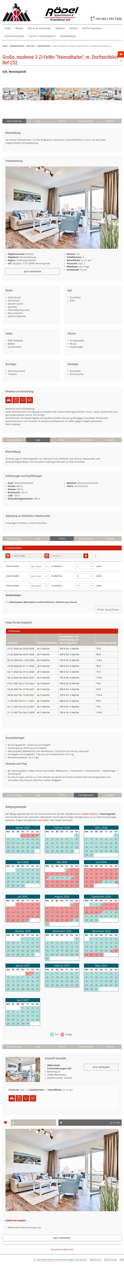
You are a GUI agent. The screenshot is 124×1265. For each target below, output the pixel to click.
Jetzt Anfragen (101, 1067)
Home (8, 28)
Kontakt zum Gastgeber (15, 1220)
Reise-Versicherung (14, 36)
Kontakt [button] (110, 121)
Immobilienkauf (68, 36)
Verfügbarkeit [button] (86, 121)
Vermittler (44, 820)
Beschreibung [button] (14, 121)
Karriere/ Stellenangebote (42, 36)
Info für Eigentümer (92, 28)
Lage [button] (38, 121)
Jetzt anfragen (32, 271)
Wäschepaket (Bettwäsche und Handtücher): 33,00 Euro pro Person (41, 602)
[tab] (62, 631)
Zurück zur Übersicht (62, 1249)
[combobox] (94, 556)
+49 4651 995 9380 (106, 19)
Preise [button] (62, 121)
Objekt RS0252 (89, 813)
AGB (122, 1259)
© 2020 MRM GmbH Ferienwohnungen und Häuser (60, 1259)
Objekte (19, 28)
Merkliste (60, 28)
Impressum (95, 1259)
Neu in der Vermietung (39, 28)
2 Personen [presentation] (14, 631)
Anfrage (74, 28)
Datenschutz (110, 1259)
